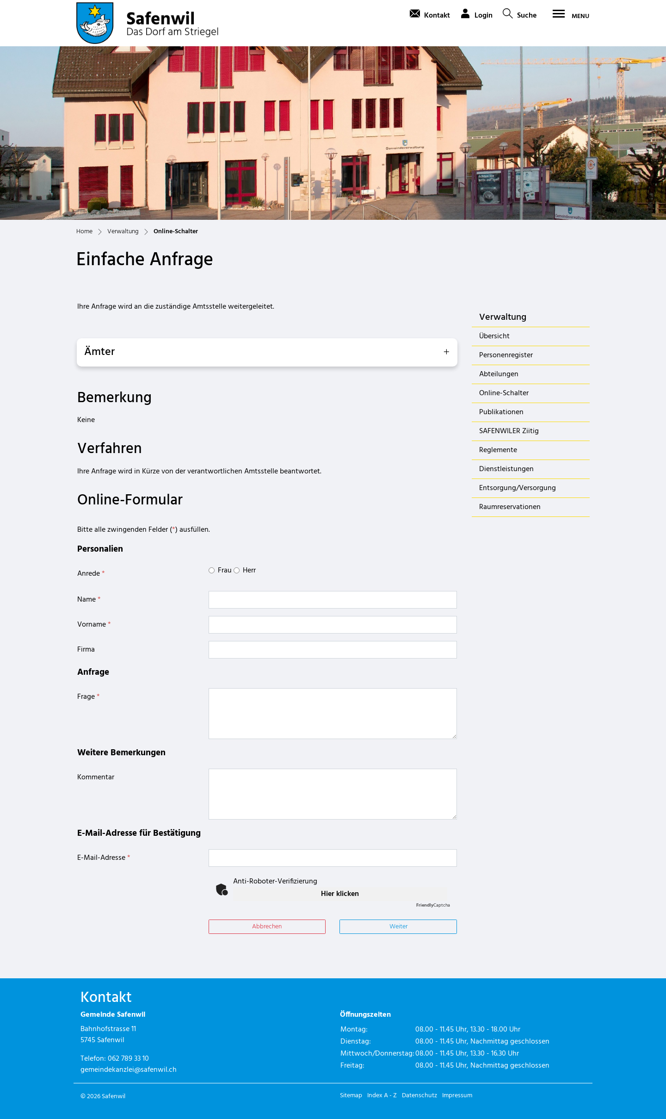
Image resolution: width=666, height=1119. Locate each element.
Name (89, 600)
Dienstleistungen (506, 469)
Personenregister (506, 355)
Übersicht (494, 336)
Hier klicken (340, 894)
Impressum (457, 1095)
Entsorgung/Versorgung (517, 488)
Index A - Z (382, 1095)
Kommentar (95, 777)
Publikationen (501, 412)
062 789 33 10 (128, 1059)
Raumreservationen (510, 507)
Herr (249, 570)
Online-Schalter (504, 395)
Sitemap (351, 1095)
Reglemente (498, 450)
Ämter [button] (99, 352)
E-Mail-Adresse (103, 858)
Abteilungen (498, 374)
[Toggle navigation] (568, 16)
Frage (88, 697)
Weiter (398, 926)
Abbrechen (267, 926)
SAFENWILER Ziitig (509, 431)
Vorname (94, 625)
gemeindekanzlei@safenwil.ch (128, 1070)
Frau (225, 570)
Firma (86, 650)
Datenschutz (419, 1095)
